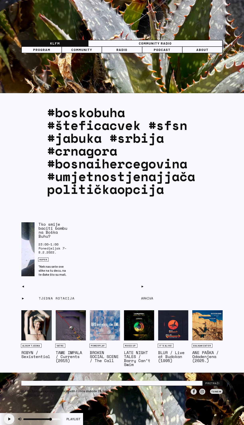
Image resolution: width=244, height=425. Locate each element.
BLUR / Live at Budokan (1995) (171, 356)
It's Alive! (165, 345)
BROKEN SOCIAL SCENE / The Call (104, 356)
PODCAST (162, 50)
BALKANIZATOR (202, 345)
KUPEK (43, 259)
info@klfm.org (31, 395)
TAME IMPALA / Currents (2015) (69, 356)
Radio (121, 50)
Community (81, 50)
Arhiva (147, 298)
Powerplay (98, 345)
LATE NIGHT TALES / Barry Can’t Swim (137, 358)
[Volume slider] (42, 419)
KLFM (55, 43)
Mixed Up (130, 345)
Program (41, 50)
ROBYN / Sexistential (35, 354)
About (202, 50)
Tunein (216, 391)
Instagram (202, 394)
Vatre (60, 345)
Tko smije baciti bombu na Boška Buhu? (53, 230)
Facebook (194, 394)
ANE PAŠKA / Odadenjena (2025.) (205, 356)
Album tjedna (31, 345)
